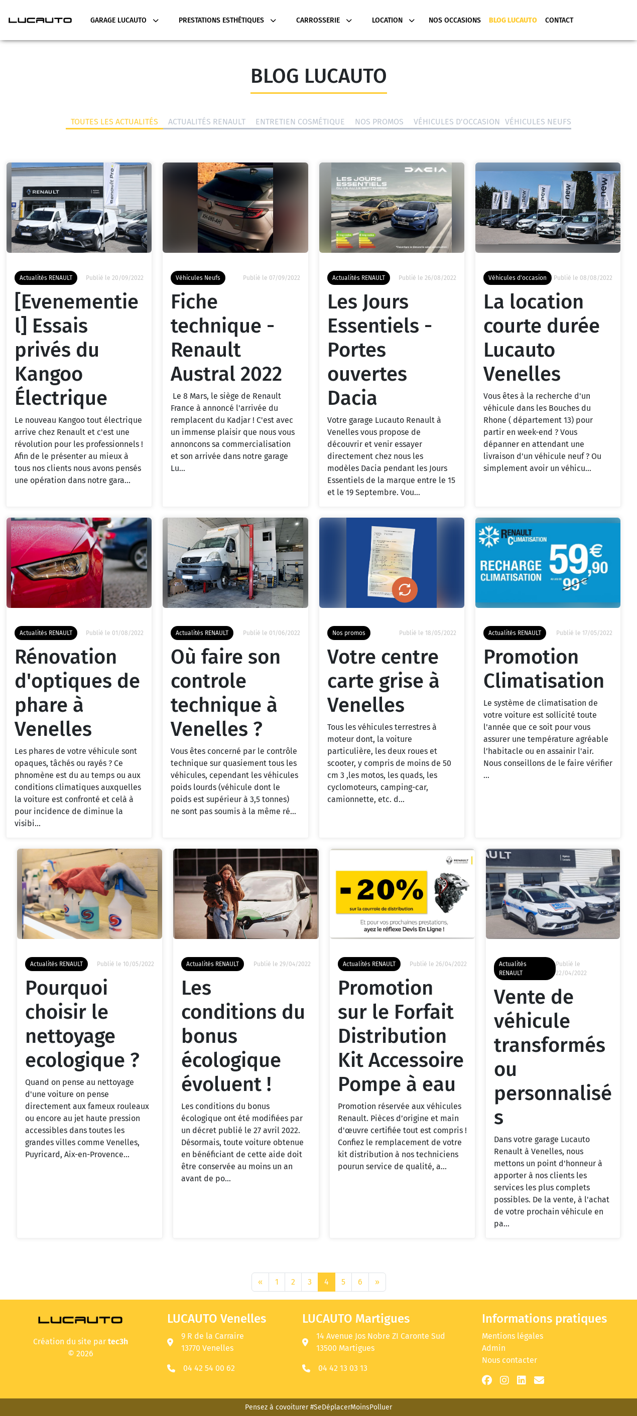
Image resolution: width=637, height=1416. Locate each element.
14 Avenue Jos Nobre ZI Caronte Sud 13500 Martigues (373, 1342)
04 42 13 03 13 (342, 1368)
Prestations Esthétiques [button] (227, 20)
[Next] (377, 1282)
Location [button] (393, 20)
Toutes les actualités (114, 122)
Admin (493, 1348)
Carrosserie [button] (324, 20)
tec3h (118, 1341)
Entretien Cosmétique (300, 122)
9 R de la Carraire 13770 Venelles (205, 1342)
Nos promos (379, 122)
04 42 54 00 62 (209, 1368)
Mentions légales (512, 1336)
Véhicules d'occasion (457, 122)
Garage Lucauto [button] (124, 20)
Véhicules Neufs (538, 122)
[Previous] (260, 1282)
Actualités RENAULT (206, 122)
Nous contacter (509, 1360)
